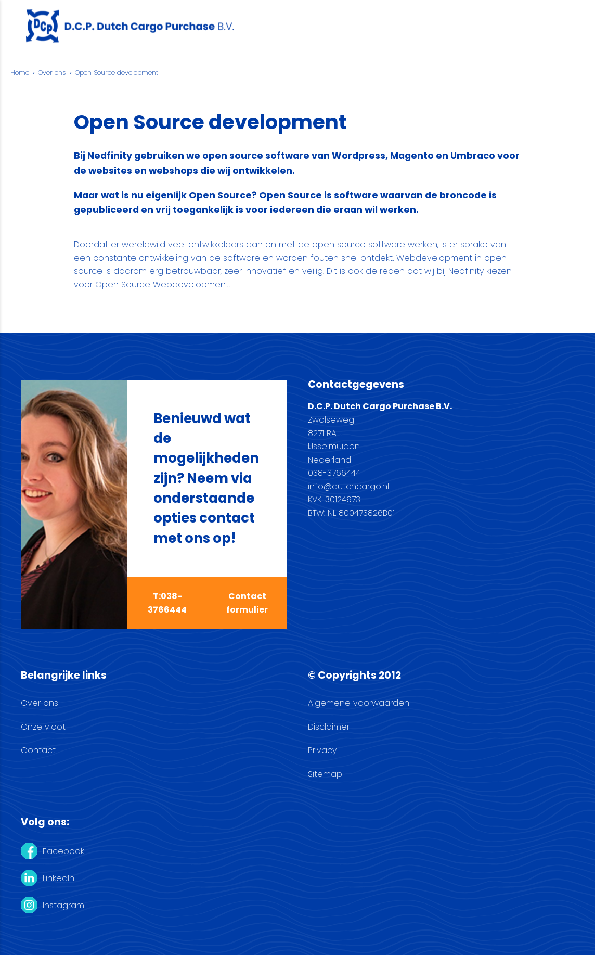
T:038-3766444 (167, 603)
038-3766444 (334, 473)
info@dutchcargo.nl (348, 486)
